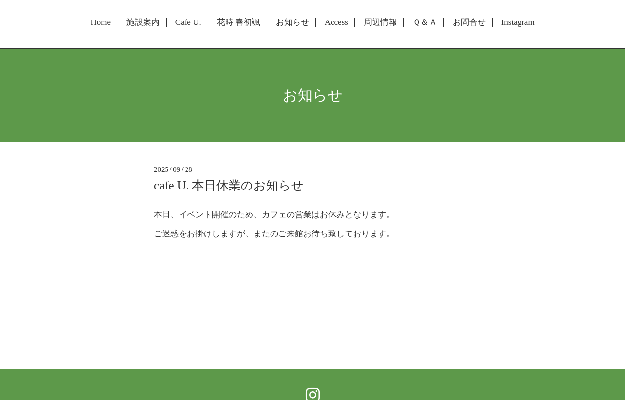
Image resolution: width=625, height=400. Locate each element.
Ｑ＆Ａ (425, 22)
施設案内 (143, 22)
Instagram (518, 22)
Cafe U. (188, 22)
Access (336, 22)
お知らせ (292, 22)
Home (100, 22)
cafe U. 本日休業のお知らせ (229, 185)
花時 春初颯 (238, 22)
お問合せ (469, 22)
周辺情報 (380, 22)
